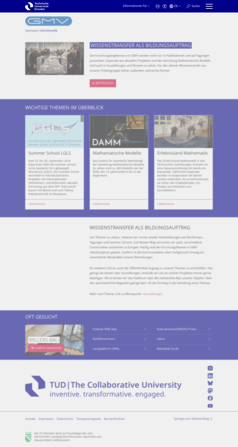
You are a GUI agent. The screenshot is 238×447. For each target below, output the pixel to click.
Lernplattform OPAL (106, 349)
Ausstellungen (152, 294)
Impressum (46, 419)
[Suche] (193, 6)
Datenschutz (65, 419)
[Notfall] (158, 6)
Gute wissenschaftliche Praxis (176, 329)
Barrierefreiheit (114, 419)
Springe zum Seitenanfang (191, 419)
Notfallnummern (104, 339)
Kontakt (30, 419)
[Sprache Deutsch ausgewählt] (175, 6)
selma (161, 339)
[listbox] (119, 162)
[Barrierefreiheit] (165, 6)
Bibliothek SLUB (167, 349)
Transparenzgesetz (88, 419)
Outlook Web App (105, 329)
